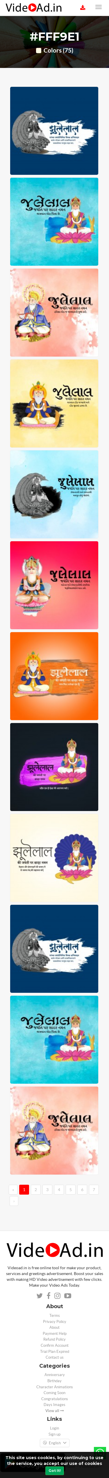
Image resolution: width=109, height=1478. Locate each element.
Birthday (54, 1381)
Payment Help (55, 1333)
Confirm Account (55, 1345)
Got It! (55, 1470)
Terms (54, 1315)
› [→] (14, 1201)
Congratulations (54, 1399)
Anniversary (54, 1375)
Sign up (54, 1434)
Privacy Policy (54, 1321)
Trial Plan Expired (54, 1351)
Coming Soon (54, 1393)
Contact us (55, 1357)
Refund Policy (54, 1339)
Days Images (54, 1405)
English (54, 1443)
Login (54, 1428)
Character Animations (54, 1387)
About (54, 1327)
